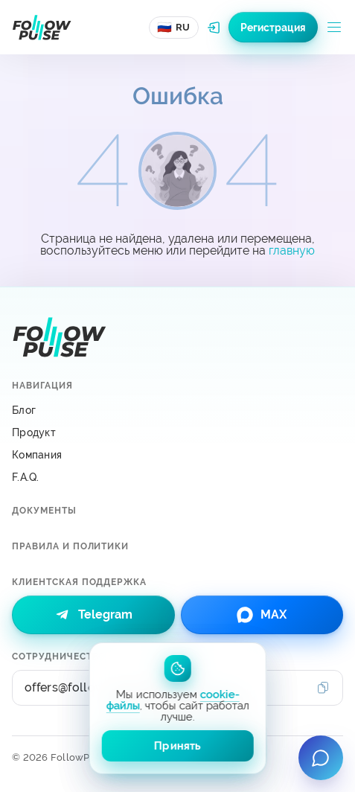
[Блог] (177, 410)
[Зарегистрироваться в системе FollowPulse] (273, 27)
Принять (177, 746)
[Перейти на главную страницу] (41, 27)
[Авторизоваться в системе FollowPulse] (213, 27)
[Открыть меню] (334, 27)
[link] (93, 614)
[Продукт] (177, 432)
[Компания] (177, 455)
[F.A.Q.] (177, 477)
